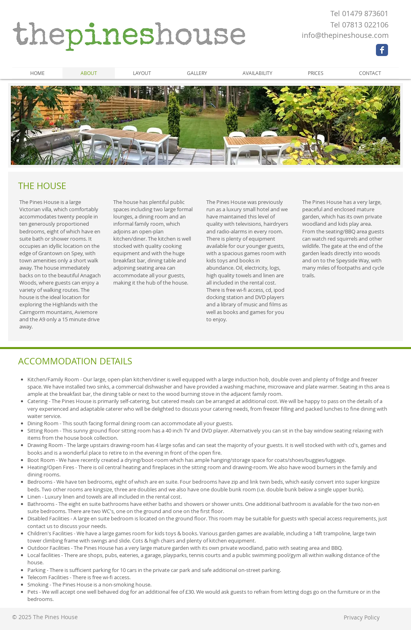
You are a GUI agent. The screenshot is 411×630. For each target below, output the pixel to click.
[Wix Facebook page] (382, 50)
